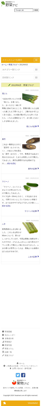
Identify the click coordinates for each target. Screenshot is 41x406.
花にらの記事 (31, 126)
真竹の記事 (32, 169)
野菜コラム (8, 349)
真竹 (4, 139)
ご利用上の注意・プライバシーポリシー (20, 366)
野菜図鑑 (7, 332)
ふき (4, 224)
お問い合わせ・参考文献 (20, 368)
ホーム (4, 65)
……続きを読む (10, 163)
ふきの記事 (32, 257)
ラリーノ (5, 181)
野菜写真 (7, 345)
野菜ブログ (13, 65)
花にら (4, 93)
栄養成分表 (8, 338)
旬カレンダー (8, 335)
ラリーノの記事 (31, 211)
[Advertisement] (20, 35)
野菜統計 (7, 342)
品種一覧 (7, 352)
